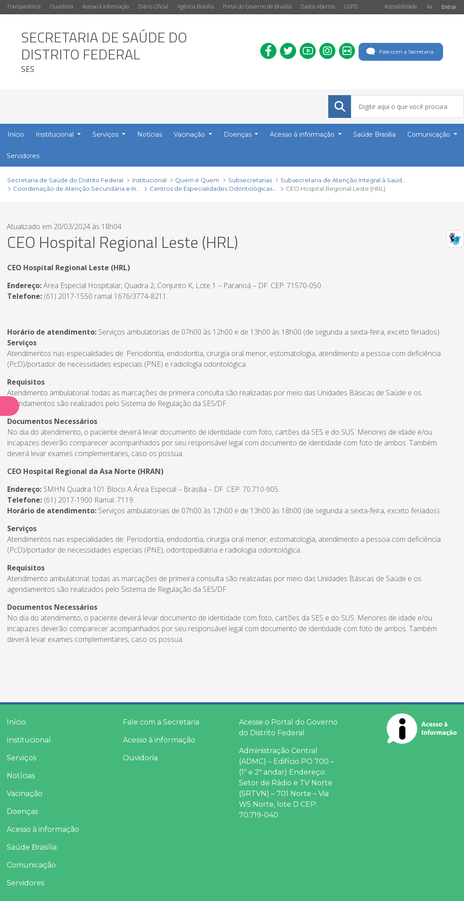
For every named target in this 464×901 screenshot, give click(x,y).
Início (16, 722)
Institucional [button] (55, 134)
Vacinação (24, 793)
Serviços (21, 758)
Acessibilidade (401, 6)
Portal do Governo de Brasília (257, 6)
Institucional (29, 740)
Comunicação (31, 865)
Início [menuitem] (16, 134)
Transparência (24, 6)
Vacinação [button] (190, 134)
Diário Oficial (153, 6)
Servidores (25, 883)
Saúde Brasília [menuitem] (374, 134)
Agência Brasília (195, 6)
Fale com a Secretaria (399, 52)
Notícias (21, 775)
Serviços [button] (106, 134)
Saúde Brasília (32, 847)
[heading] (134, 52)
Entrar (449, 7)
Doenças (22, 811)
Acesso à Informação (105, 6)
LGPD (351, 6)
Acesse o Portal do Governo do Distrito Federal (288, 727)
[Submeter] (340, 106)
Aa (429, 6)
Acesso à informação (43, 829)
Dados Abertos (318, 6)
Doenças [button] (238, 134)
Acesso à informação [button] (303, 134)
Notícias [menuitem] (149, 134)
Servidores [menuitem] (23, 156)
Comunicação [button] (429, 134)
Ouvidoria (61, 6)
